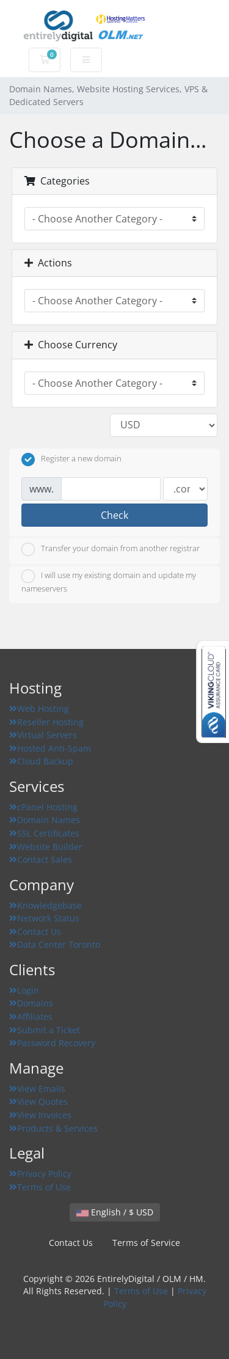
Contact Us (35, 931)
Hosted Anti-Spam (50, 748)
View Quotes (38, 1101)
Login (24, 990)
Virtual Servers (43, 735)
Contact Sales (40, 859)
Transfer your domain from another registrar (110, 549)
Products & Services (53, 1128)
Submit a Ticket (44, 1030)
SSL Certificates (44, 833)
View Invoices (40, 1115)
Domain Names (44, 820)
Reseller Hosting (46, 722)
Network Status (44, 918)
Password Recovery (52, 1043)
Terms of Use (40, 1187)
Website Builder (45, 846)
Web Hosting (39, 708)
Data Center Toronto (54, 944)
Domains (31, 1003)
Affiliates (31, 1016)
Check (114, 515)
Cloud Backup (41, 761)
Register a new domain (71, 459)
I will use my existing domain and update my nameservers (108, 582)
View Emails (37, 1088)
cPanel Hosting (43, 807)
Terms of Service (146, 1242)
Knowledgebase (45, 905)
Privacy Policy (40, 1173)
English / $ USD (114, 1212)
